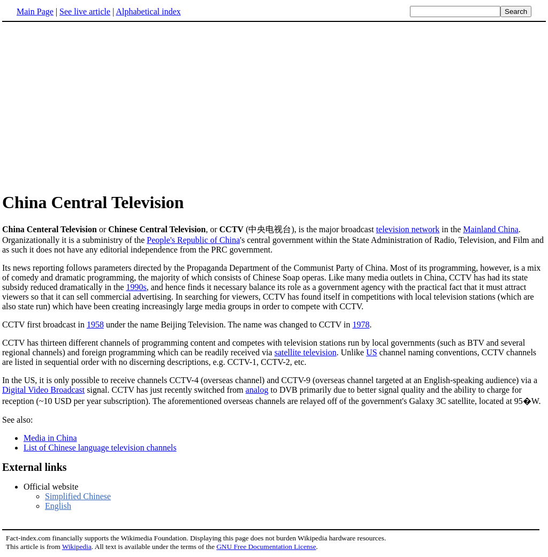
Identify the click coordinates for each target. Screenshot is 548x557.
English (58, 505)
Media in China (50, 437)
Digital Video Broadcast (43, 389)
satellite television (306, 352)
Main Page (35, 11)
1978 (360, 324)
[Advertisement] (92, 106)
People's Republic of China (193, 240)
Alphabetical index (148, 11)
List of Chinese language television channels (100, 447)
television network (408, 229)
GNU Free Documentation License (266, 547)
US (371, 352)
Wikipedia (77, 547)
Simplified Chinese (78, 496)
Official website (51, 486)
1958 (95, 324)
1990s (136, 287)
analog (257, 389)
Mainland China (491, 229)
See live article (84, 11)
